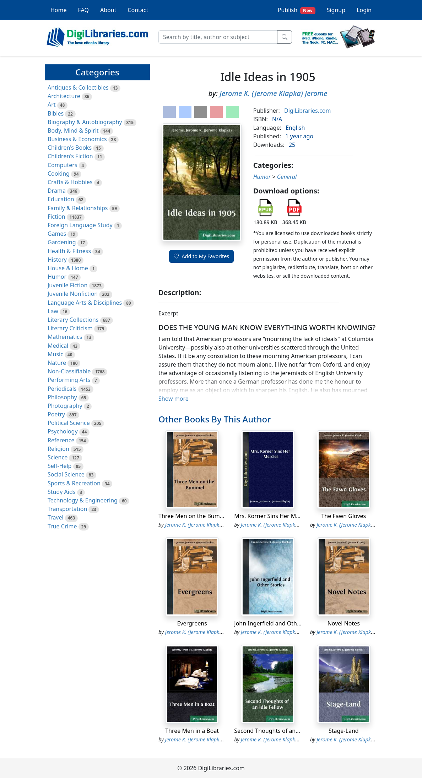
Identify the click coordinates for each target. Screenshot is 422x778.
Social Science (66, 474)
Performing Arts (69, 380)
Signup (336, 10)
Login (364, 10)
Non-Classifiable (69, 371)
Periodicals (62, 389)
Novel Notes (344, 623)
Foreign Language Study (80, 225)
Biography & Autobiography (85, 122)
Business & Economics (77, 139)
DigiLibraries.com (307, 110)
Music (55, 354)
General (287, 177)
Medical (58, 346)
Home (58, 10)
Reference (61, 440)
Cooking (59, 173)
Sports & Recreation (74, 483)
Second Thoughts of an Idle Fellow (279, 731)
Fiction (56, 216)
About (108, 10)
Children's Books (70, 147)
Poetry (56, 414)
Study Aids (61, 492)
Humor (57, 277)
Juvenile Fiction (67, 285)
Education (61, 199)
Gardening (62, 242)
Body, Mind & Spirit (73, 130)
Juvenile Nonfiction (73, 294)
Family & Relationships (78, 208)
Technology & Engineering (83, 500)
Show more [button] (173, 399)
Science (57, 457)
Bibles (56, 113)
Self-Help (59, 466)
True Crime (62, 526)
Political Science (69, 423)
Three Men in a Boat (192, 731)
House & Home (68, 268)
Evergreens (192, 623)
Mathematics (65, 337)
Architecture (64, 96)
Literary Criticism (70, 328)
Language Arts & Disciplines (85, 303)
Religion (58, 449)
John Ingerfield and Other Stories (278, 623)
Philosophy (62, 397)
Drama (57, 190)
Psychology (63, 431)
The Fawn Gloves (343, 516)
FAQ (83, 10)
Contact (138, 10)
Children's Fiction (70, 156)
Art (52, 104)
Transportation (67, 509)
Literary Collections (73, 320)
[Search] (217, 37)
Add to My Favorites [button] (201, 256)
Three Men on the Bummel (194, 516)
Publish (296, 10)
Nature (57, 363)
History (57, 259)
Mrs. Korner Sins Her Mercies (273, 516)
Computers (62, 165)
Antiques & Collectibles (78, 87)
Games (57, 234)
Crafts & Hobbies (70, 182)
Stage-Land (344, 731)
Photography (65, 406)
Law (53, 311)
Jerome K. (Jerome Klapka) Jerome (273, 93)
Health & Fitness (69, 251)
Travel (56, 517)
